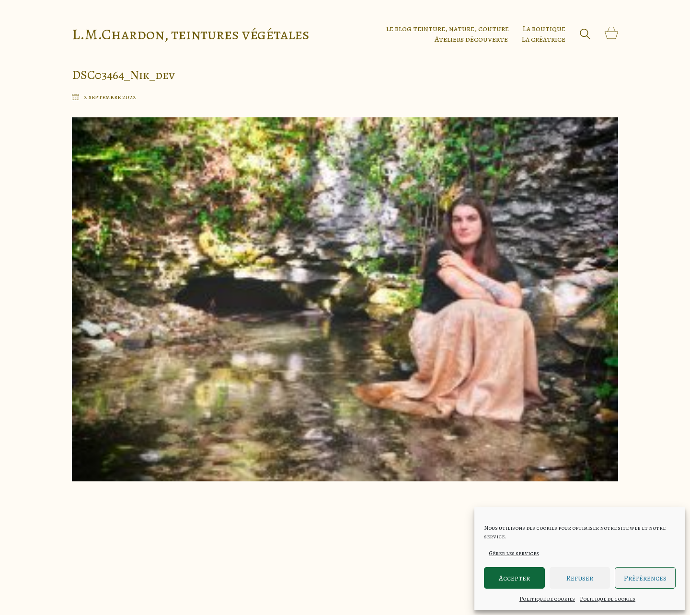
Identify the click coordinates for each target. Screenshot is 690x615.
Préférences (645, 578)
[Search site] (585, 35)
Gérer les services (514, 553)
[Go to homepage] (191, 34)
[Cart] (611, 34)
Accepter (514, 578)
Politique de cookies (547, 599)
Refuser (579, 578)
